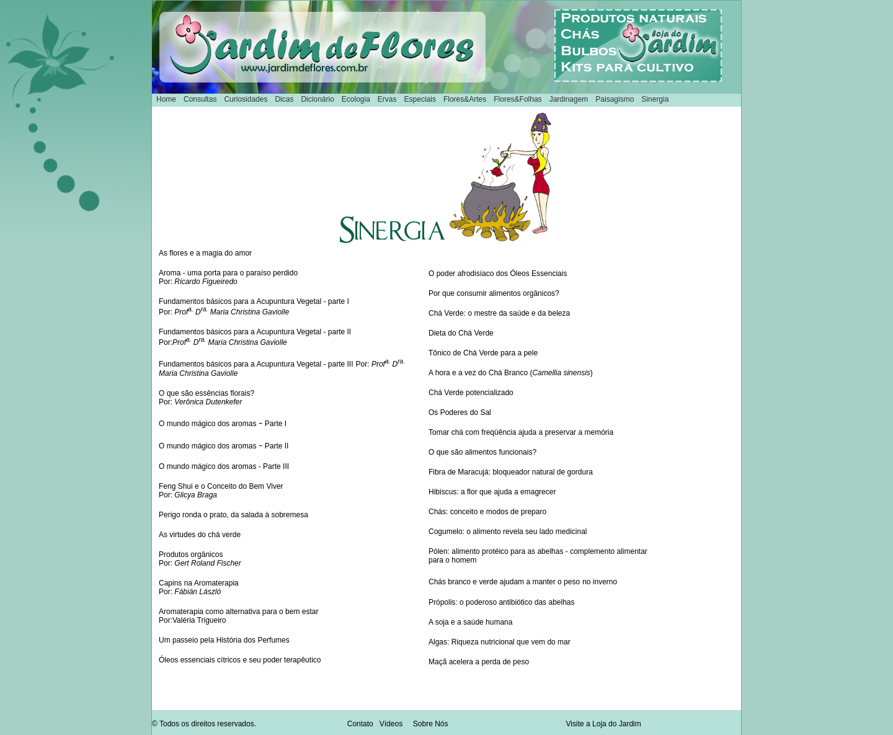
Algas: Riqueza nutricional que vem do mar (500, 642)
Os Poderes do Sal (460, 412)
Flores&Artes (464, 99)
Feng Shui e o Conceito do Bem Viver (221, 486)
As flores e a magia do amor (205, 253)
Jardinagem (569, 99)
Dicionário (317, 99)
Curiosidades (245, 99)
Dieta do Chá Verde (461, 333)
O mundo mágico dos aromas (207, 423)
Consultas (200, 99)
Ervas (387, 99)
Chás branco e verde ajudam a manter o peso (504, 581)
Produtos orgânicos (191, 554)
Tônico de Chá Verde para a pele (483, 353)
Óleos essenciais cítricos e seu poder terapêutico (240, 660)
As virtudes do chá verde (200, 534)
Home (166, 99)
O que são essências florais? (206, 393)
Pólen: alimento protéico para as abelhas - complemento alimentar (538, 551)
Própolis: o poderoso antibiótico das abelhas (502, 602)
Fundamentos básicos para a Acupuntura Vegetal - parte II (255, 331)
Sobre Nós (430, 723)
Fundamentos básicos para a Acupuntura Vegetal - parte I (254, 301)
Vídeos (391, 723)
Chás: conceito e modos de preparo (487, 511)
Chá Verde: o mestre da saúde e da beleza (499, 313)
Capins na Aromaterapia (199, 583)
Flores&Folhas (517, 99)
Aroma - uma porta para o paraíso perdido (228, 273)
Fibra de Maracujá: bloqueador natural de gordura (511, 472)
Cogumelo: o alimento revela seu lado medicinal (508, 531)
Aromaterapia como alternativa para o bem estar (238, 611)
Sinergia (655, 99)
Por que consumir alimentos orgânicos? (494, 293)
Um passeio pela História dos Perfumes (224, 640)
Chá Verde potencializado (471, 392)
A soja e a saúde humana (470, 622)
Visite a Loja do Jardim (603, 723)
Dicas (284, 99)
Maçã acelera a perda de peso (479, 661)
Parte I (276, 423)
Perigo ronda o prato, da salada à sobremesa (233, 514)
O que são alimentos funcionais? (482, 452)
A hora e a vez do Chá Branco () (511, 372)
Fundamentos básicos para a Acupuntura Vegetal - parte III (256, 364)
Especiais (420, 99)
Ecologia (356, 99)
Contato (360, 723)
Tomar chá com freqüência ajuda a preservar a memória (521, 432)
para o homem (452, 560)
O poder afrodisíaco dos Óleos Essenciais (498, 273)
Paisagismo (614, 99)
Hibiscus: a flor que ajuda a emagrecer (492, 492)
